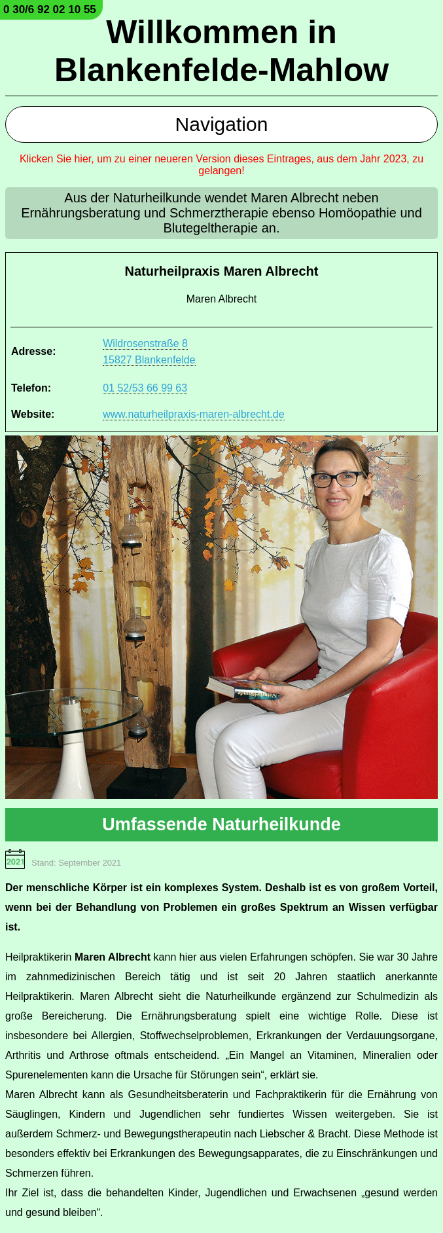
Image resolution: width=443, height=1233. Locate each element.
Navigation (221, 124)
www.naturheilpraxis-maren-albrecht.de (193, 414)
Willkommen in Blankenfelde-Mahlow (221, 51)
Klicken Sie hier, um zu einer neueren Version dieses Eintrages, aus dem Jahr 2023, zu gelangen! (221, 164)
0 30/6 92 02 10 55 (49, 9)
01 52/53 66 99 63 (145, 388)
